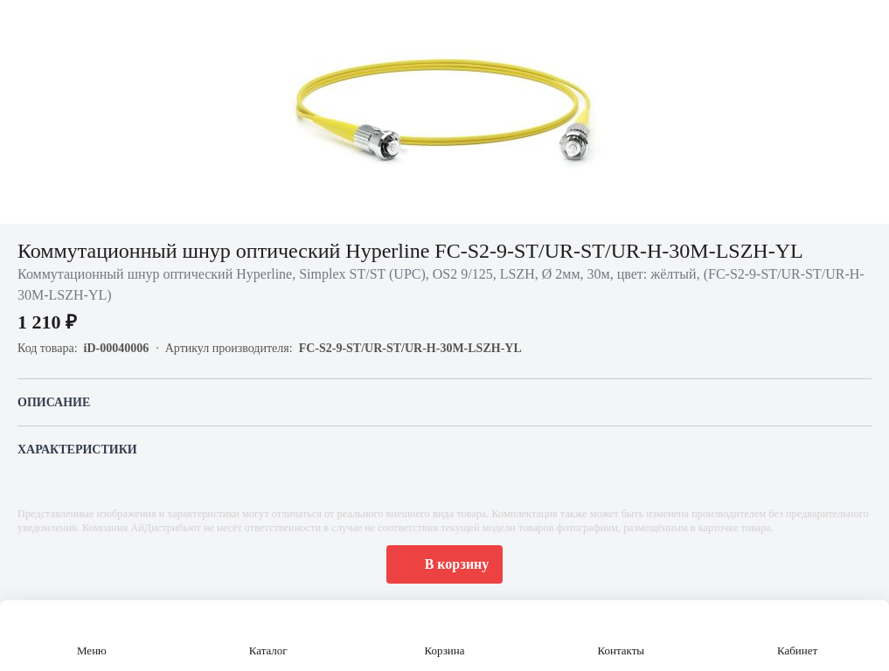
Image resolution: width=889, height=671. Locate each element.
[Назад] (24, 24)
